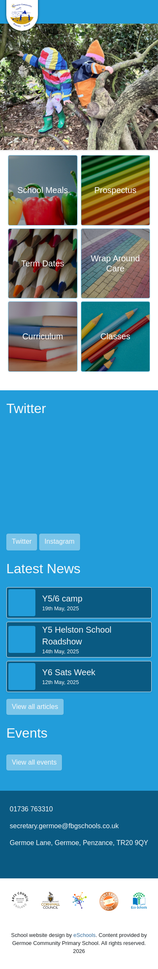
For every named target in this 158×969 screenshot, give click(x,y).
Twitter (22, 541)
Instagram (60, 541)
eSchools (84, 935)
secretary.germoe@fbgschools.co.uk (64, 825)
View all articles (35, 706)
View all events (34, 762)
